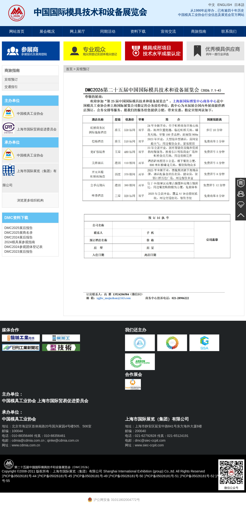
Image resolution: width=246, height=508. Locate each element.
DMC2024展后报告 (18, 237)
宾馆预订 (11, 79)
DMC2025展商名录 (18, 232)
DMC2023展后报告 (18, 251)
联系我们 (229, 31)
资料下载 (138, 31)
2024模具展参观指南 (19, 242)
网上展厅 (77, 31)
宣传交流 (168, 31)
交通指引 (11, 87)
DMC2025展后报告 (18, 228)
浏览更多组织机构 (30, 200)
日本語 (239, 5)
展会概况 (47, 31)
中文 (211, 5)
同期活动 (107, 31)
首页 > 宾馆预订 (78, 69)
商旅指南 (198, 31)
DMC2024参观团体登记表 (23, 247)
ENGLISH (224, 5)
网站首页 (16, 31)
